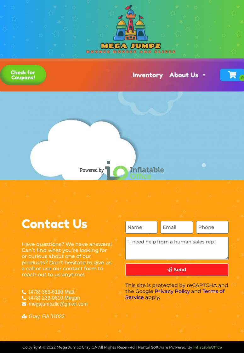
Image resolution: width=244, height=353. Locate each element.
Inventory (145, 59)
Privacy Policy (172, 291)
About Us (182, 59)
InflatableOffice (207, 347)
